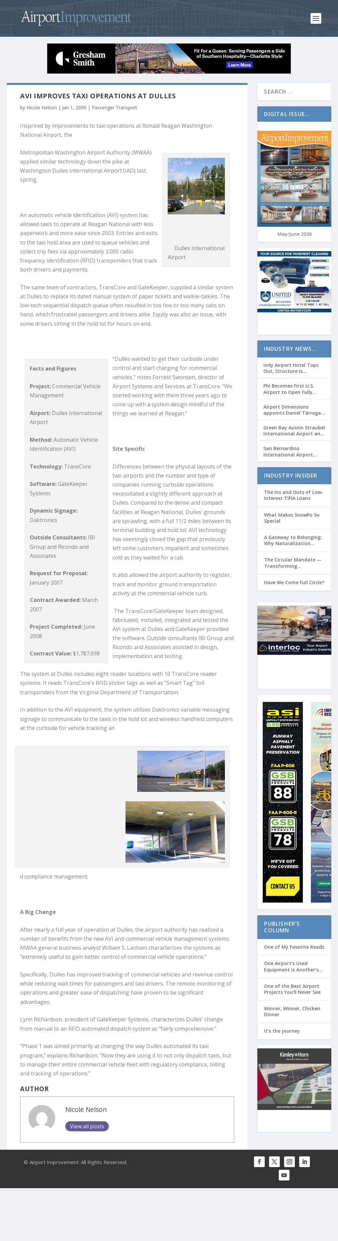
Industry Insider (290, 475)
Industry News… (290, 348)
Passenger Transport (114, 107)
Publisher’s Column (282, 927)
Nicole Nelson (41, 107)
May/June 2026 (294, 234)
